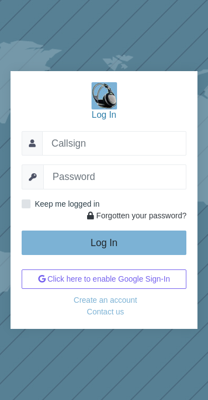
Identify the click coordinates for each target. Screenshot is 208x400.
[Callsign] (114, 143)
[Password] (115, 176)
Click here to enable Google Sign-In (104, 278)
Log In (104, 242)
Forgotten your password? (137, 215)
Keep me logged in (67, 203)
